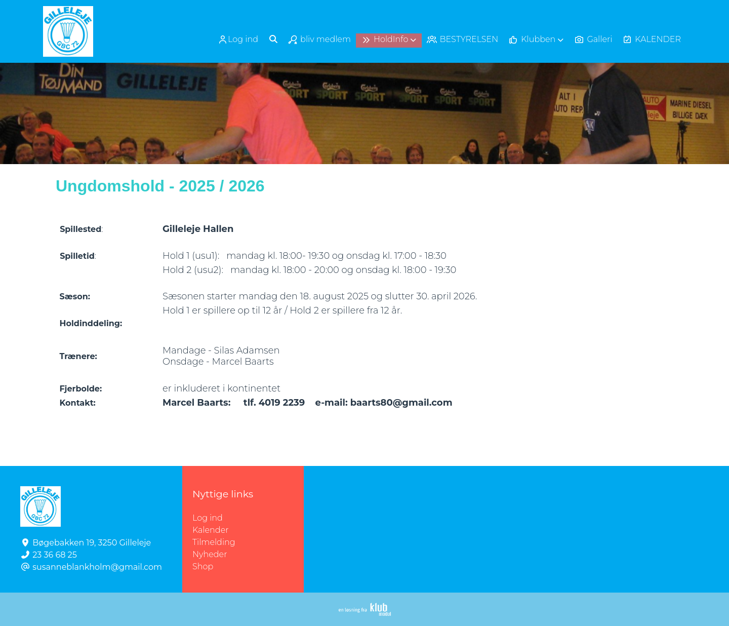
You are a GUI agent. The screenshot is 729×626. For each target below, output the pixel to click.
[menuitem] (239, 39)
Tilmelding (213, 542)
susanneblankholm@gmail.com (97, 567)
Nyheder (209, 554)
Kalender (210, 530)
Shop (202, 566)
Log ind (238, 39)
